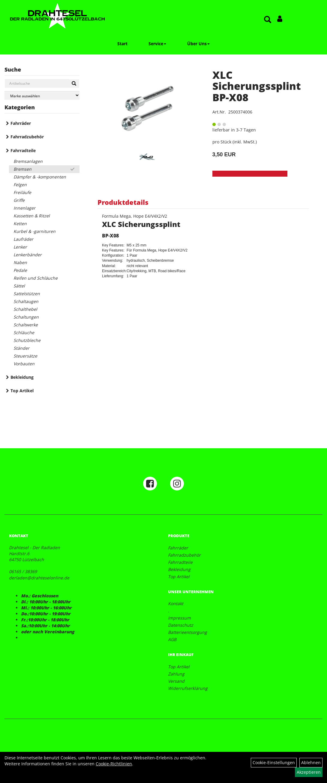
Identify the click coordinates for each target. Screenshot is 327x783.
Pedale (20, 270)
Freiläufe (22, 192)
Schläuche (24, 332)
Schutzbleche (27, 340)
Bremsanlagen (28, 161)
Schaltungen (26, 317)
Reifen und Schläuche (36, 278)
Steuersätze (25, 356)
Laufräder (23, 239)
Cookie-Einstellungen (274, 762)
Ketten (20, 223)
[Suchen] (74, 83)
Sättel (19, 286)
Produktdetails (123, 202)
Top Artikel (22, 390)
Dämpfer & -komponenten (40, 177)
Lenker (20, 247)
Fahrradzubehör (27, 137)
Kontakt (175, 603)
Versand (176, 681)
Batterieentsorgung (187, 632)
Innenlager (24, 208)
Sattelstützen (27, 293)
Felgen (20, 184)
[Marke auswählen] (42, 95)
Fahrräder (20, 123)
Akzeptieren (309, 772)
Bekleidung (22, 377)
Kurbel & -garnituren (35, 231)
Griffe (19, 200)
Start (122, 43)
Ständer (21, 348)
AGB (172, 639)
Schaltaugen (26, 301)
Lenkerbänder (28, 255)
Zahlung (176, 674)
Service (157, 43)
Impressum (179, 618)
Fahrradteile (23, 150)
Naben (20, 262)
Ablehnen (311, 762)
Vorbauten (24, 363)
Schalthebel (25, 309)
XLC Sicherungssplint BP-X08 (256, 86)
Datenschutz (180, 625)
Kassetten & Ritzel (32, 216)
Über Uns (198, 43)
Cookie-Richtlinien (114, 764)
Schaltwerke (26, 325)
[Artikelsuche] (267, 20)
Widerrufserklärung (188, 688)
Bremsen (23, 169)
